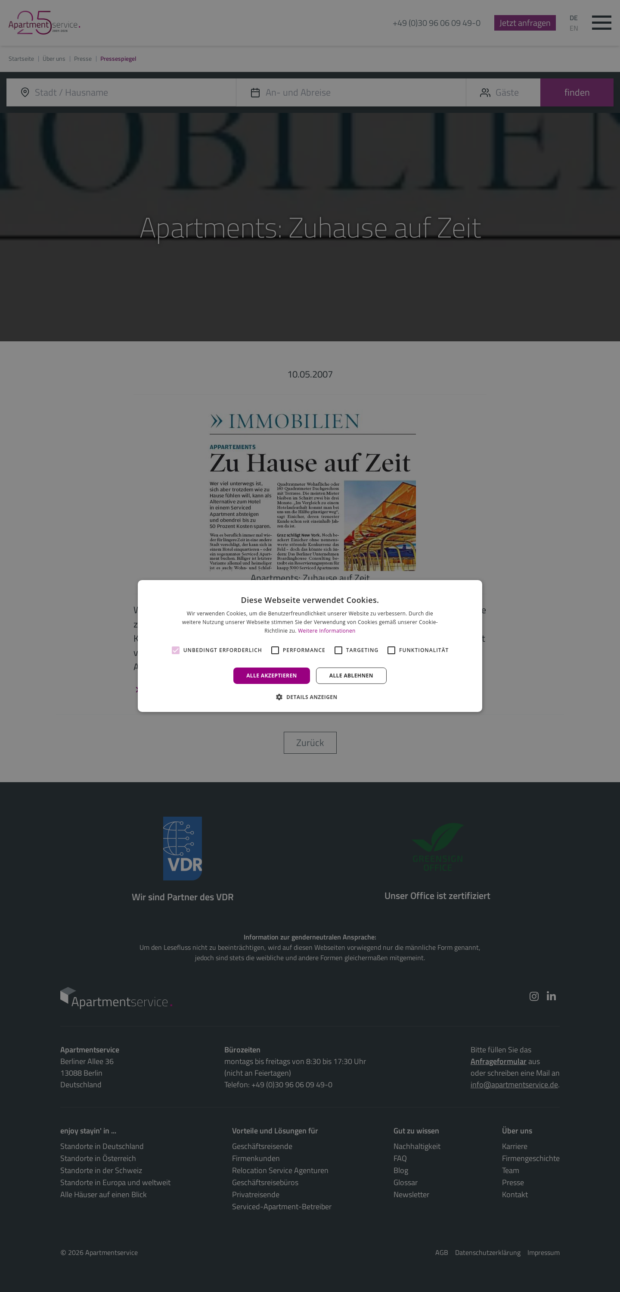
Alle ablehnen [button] (351, 675)
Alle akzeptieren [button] (271, 675)
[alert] (310, 646)
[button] (309, 697)
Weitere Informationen (327, 630)
